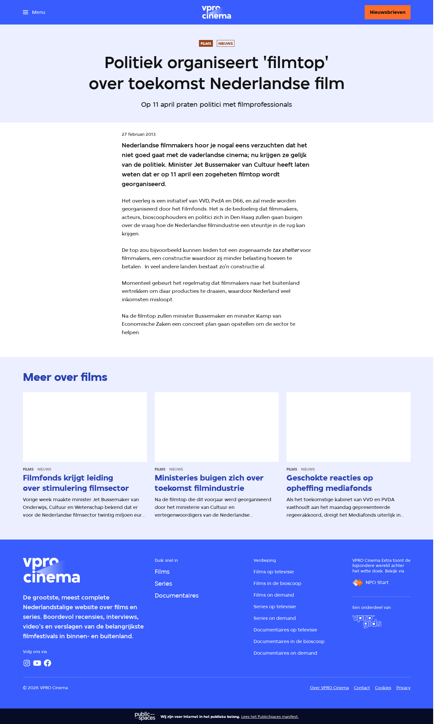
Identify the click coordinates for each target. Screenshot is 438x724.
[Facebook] (47, 663)
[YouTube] (37, 663)
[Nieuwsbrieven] (388, 12)
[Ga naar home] (216, 12)
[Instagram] (27, 663)
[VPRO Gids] (366, 621)
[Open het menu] (34, 12)
